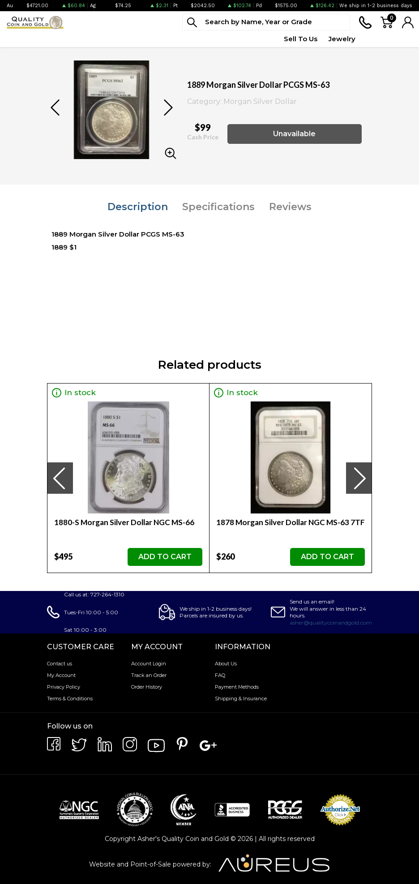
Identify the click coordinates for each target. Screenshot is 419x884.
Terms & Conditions (70, 698)
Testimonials (391, 38)
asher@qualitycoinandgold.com (331, 622)
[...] (266, 22)
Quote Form (252, 38)
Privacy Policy (63, 687)
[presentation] (60, 478)
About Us (226, 663)
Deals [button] (163, 38)
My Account (61, 675)
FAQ (220, 675)
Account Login (148, 663)
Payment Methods (237, 687)
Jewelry (342, 38)
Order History (146, 687)
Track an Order (149, 675)
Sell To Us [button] (300, 38)
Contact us (59, 663)
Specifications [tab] (218, 207)
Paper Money (120, 38)
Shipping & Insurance (241, 698)
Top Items (201, 38)
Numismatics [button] (63, 38)
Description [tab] (137, 207)
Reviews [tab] (290, 207)
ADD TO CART (165, 556)
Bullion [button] (17, 38)
